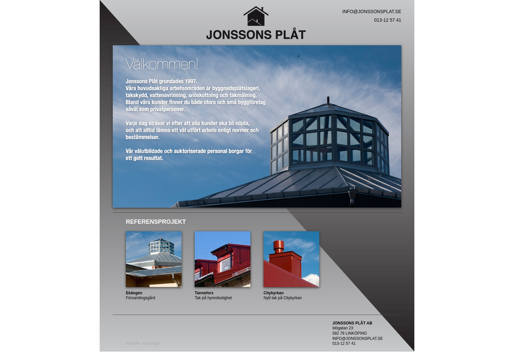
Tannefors (204, 293)
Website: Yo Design (143, 343)
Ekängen (134, 293)
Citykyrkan (274, 293)
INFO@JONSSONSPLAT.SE (371, 11)
